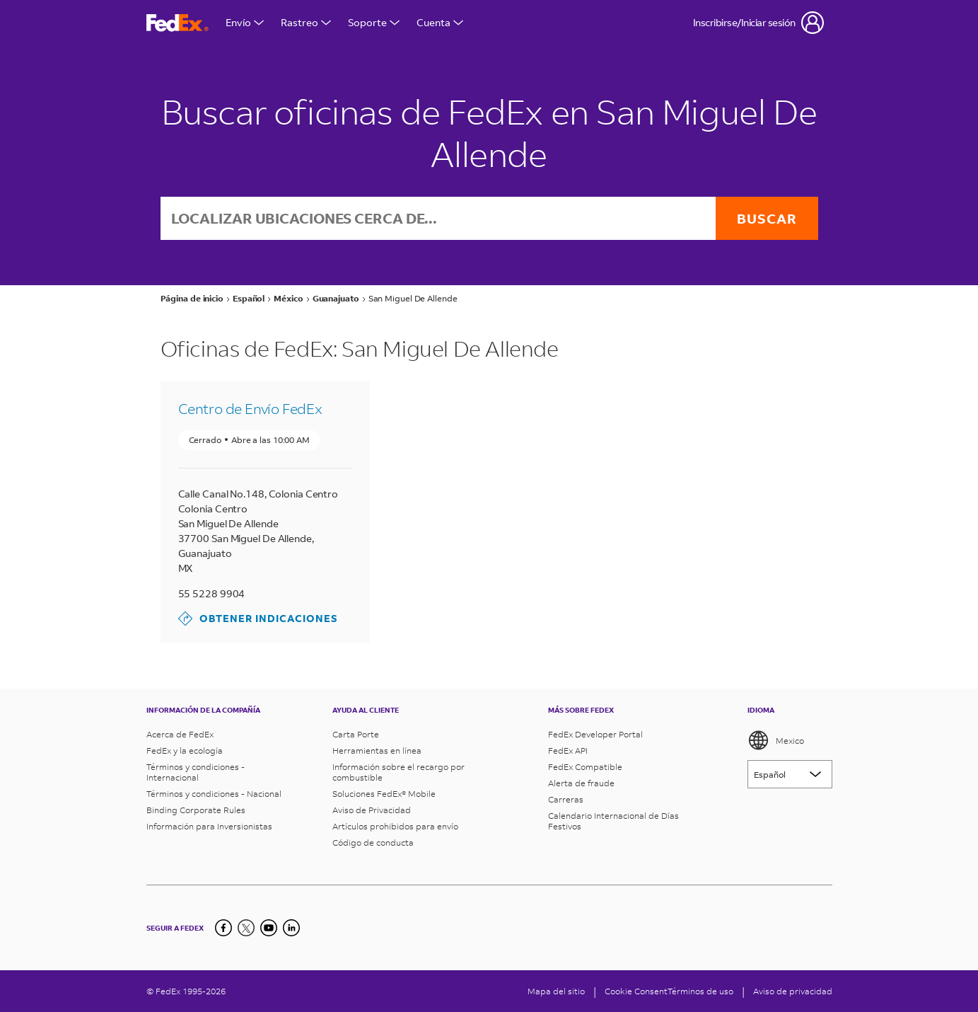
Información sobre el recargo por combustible (398, 772)
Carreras (565, 799)
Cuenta (440, 22)
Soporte (374, 22)
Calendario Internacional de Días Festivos (613, 821)
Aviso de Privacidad (371, 810)
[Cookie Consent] (636, 991)
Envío (245, 22)
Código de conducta (373, 842)
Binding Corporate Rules (195, 810)
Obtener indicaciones (258, 618)
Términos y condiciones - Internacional (195, 772)
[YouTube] (268, 927)
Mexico (775, 740)
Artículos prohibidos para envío (395, 826)
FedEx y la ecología (184, 750)
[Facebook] (223, 927)
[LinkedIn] (291, 927)
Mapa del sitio (556, 991)
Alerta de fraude (581, 783)
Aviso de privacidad (792, 991)
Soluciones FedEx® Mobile (384, 793)
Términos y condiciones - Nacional (213, 793)
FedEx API (568, 750)
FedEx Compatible (585, 766)
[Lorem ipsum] (789, 774)
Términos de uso (700, 991)
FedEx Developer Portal (595, 734)
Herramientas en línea (376, 750)
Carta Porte (355, 734)
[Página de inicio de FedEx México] (177, 23)
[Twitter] (246, 927)
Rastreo (306, 22)
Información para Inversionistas (209, 826)
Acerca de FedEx (180, 734)
